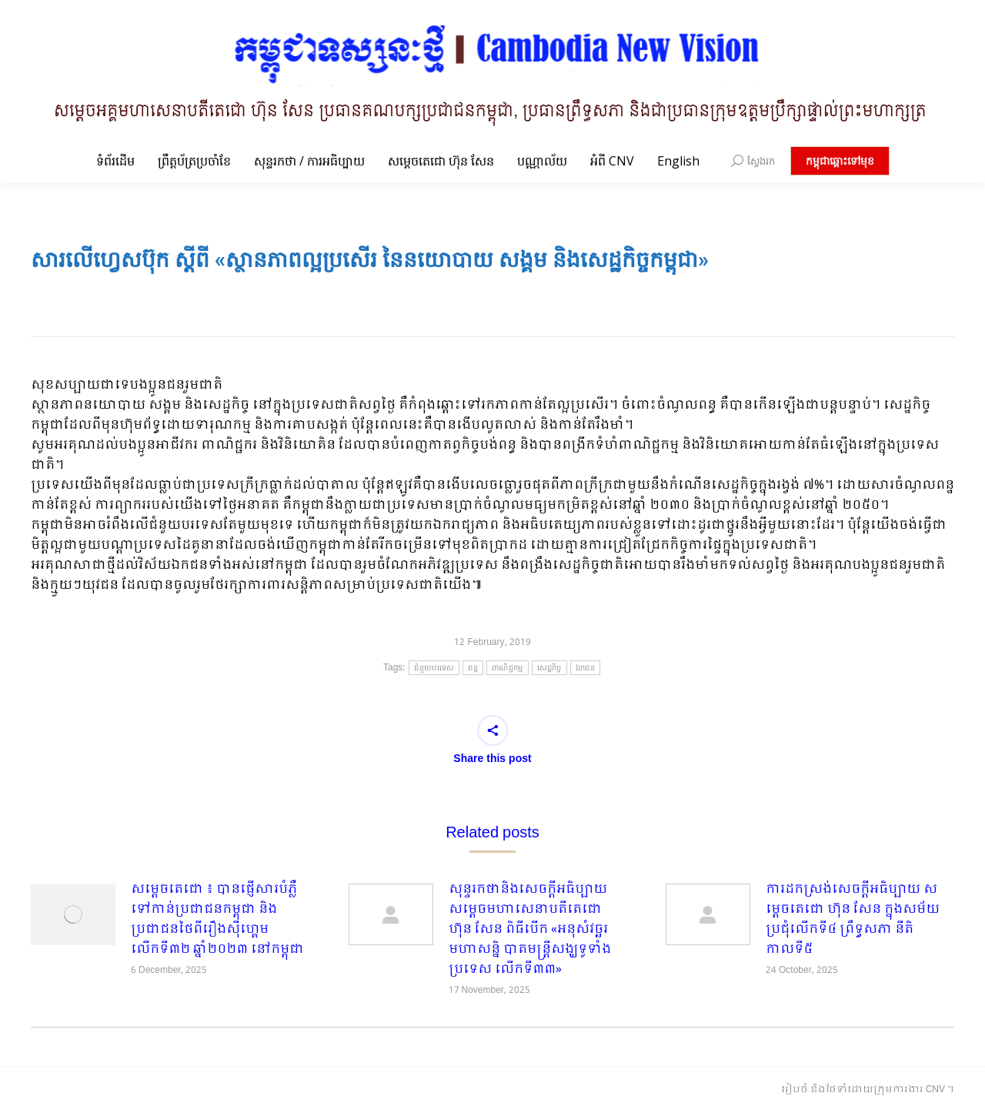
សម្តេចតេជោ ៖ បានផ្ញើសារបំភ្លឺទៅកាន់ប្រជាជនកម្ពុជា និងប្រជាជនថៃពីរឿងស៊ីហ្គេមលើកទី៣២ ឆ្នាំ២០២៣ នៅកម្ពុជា (217, 920)
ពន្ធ (473, 667)
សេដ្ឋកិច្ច (549, 667)
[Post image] (73, 914)
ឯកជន (585, 667)
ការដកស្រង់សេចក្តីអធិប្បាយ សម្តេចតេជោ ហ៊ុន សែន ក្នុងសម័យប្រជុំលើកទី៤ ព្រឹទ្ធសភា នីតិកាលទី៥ (853, 920)
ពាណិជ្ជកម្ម (507, 667)
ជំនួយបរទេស (434, 667)
